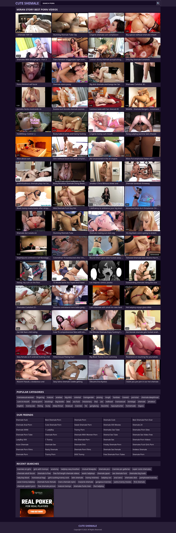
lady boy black (23, 477)
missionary (87, 401)
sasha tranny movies (122, 482)
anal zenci (118, 477)
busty (48, 406)
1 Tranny (49, 439)
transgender (89, 397)
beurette (104, 406)
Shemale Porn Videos (141, 439)
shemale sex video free (143, 434)
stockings (49, 401)
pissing (100, 397)
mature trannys (64, 486)
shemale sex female (112, 449)
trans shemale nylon (66, 482)
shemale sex (108, 439)
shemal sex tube (110, 434)
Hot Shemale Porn (82, 439)
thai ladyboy (99, 486)
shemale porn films (24, 449)
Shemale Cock (109, 420)
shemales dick (131, 477)
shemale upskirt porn (26, 486)
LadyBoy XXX (21, 439)
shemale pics (104, 469)
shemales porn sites (141, 430)
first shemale (139, 482)
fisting (40, 406)
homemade (131, 406)
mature (50, 397)
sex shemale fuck (119, 473)
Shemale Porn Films (82, 449)
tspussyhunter (117, 406)
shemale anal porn (24, 425)
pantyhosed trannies (148, 477)
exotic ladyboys (88, 473)
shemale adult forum (26, 473)
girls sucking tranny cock (58, 477)
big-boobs (59, 401)
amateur (151, 401)
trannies (78, 406)
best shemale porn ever (143, 420)
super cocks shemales (142, 469)
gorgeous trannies (103, 482)
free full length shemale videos (66, 473)
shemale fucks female (46, 482)
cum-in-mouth (23, 401)
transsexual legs (38, 477)
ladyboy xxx (106, 477)
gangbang (94, 406)
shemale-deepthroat (150, 397)
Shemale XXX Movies (112, 425)
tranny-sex (30, 406)
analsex (59, 397)
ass (101, 401)
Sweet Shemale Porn (83, 425)
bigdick (20, 406)
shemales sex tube (111, 430)
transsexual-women (25, 397)
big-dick (68, 397)
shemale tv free (44, 473)
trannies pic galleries (121, 469)
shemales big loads (138, 473)
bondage (131, 401)
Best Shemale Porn (53, 420)
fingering (40, 397)
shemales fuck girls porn (143, 444)
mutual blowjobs (89, 469)
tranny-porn (37, 401)
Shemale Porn (22, 454)
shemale (141, 401)
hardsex (116, 397)
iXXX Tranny (79, 454)
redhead (109, 401)
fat (86, 406)
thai (96, 401)
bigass (141, 406)
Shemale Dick (80, 444)
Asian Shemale (22, 444)
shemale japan (103, 473)
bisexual (69, 406)
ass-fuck (76, 401)
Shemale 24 (137, 425)
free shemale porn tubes (114, 454)
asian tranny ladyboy (26, 482)
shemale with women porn (85, 434)
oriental (77, 397)
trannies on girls (24, 469)
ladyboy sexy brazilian (70, 469)
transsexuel (120, 401)
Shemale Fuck (22, 420)
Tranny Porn (50, 454)
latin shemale (77, 477)
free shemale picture (46, 486)
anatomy (54, 469)
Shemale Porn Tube (24, 434)
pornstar (135, 397)
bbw (68, 401)
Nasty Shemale (51, 449)
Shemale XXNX (22, 430)
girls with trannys (41, 469)
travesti (125, 397)
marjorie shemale (85, 482)
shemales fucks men (82, 486)
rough (107, 397)
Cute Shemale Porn (53, 425)
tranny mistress (92, 477)
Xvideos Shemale (140, 449)
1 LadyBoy (49, 430)
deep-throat (58, 406)
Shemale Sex (50, 444)
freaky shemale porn (112, 444)
